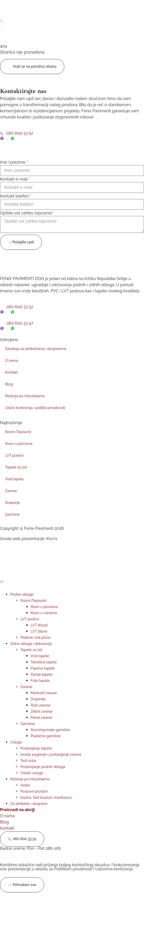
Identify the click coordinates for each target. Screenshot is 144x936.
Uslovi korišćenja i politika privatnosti (35, 408)
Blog (9, 384)
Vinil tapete (14, 479)
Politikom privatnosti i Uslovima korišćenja (93, 869)
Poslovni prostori (34, 791)
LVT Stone (39, 631)
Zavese (11, 491)
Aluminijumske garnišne (50, 730)
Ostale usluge (31, 773)
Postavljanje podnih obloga (42, 767)
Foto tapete (40, 681)
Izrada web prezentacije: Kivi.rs (28, 538)
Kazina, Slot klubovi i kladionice (46, 797)
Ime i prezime (14, 162)
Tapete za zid (16, 467)
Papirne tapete (43, 668)
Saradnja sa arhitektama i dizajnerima (35, 349)
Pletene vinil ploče (35, 637)
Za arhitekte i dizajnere (28, 804)
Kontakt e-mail (15, 179)
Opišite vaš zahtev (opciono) (27, 213)
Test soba (28, 761)
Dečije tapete (42, 674)
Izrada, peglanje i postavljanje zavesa (50, 754)
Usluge (16, 742)
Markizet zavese (44, 693)
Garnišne (12, 514)
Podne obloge (22, 594)
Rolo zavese (41, 705)
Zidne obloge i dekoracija (31, 644)
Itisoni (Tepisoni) (18, 432)
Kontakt (11, 372)
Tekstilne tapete (44, 662)
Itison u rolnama (44, 613)
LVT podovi (14, 455)
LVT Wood (39, 625)
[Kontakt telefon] (72, 204)
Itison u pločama (18, 444)
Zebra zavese (42, 711)
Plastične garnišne (46, 736)
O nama (11, 361)
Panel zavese (41, 717)
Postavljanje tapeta (36, 748)
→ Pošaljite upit (21, 242)
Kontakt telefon (15, 196)
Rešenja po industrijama (24, 396)
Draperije (12, 503)
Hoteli (25, 785)
